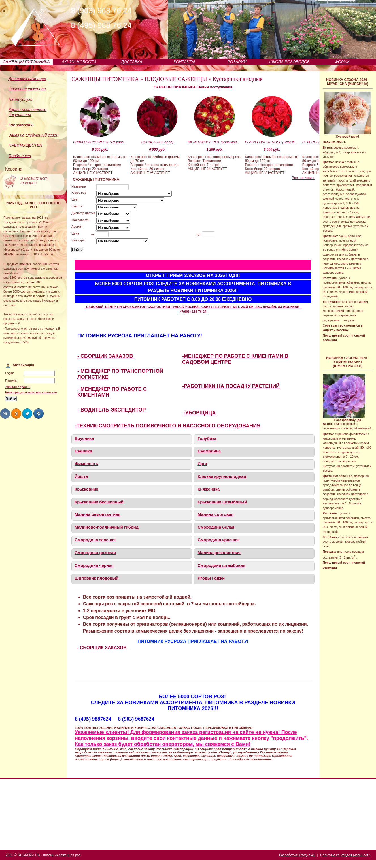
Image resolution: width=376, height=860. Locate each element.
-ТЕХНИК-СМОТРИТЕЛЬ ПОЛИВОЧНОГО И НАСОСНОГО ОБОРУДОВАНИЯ (167, 426)
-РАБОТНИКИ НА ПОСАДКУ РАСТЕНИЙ (231, 386)
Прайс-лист (20, 156)
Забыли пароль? (17, 387)
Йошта (81, 476)
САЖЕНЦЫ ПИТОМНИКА (26, 61)
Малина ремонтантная (97, 514)
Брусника (84, 438)
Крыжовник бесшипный (99, 502)
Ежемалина (209, 451)
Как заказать (21, 125)
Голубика (206, 438)
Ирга (202, 463)
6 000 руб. (100, 150)
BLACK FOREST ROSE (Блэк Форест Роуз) (272, 142)
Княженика (208, 489)
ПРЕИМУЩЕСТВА (25, 145)
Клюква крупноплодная (221, 476)
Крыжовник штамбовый (222, 502)
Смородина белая (215, 527)
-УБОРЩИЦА (200, 413)
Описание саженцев (27, 89)
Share (5, 413)
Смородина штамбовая (221, 565)
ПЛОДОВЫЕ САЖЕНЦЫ (176, 79)
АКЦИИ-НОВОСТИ (79, 61)
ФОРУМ (342, 61)
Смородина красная (218, 540)
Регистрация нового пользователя (31, 392)
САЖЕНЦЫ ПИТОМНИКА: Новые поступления (193, 87)
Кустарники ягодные (237, 79)
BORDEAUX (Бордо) (157, 142)
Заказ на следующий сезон (33, 135)
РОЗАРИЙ (236, 61)
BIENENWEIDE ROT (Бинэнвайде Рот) (214, 142)
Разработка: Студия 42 (297, 855)
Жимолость (86, 463)
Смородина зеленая (95, 540)
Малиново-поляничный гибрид (107, 527)
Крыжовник (86, 489)
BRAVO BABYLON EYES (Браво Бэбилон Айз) (100, 142)
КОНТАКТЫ (184, 61)
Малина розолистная (219, 552)
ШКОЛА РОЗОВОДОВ (289, 61)
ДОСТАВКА (131, 61)
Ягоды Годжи (211, 578)
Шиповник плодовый (96, 578)
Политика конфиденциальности (345, 855)
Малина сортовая (215, 514)
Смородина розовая (95, 552)
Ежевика (83, 451)
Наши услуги (21, 99)
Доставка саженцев (27, 78)
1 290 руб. (214, 150)
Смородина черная (94, 565)
